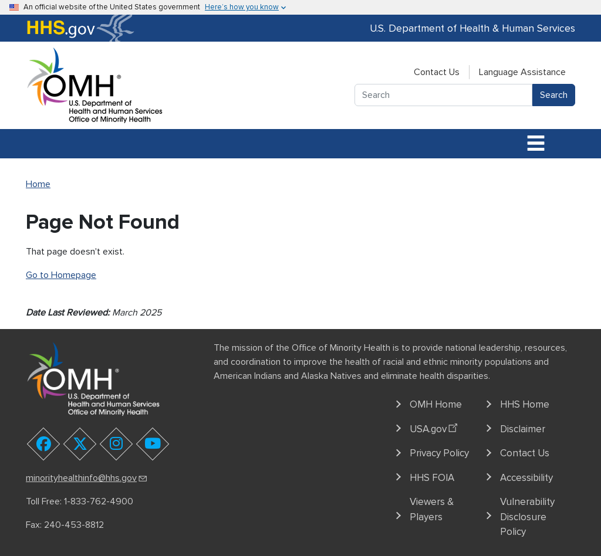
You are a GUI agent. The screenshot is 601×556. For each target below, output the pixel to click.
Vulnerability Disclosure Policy (527, 517)
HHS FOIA (432, 478)
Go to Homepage (61, 275)
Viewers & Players (432, 509)
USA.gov (435, 427)
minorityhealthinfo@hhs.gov (87, 478)
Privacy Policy (439, 453)
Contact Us (437, 72)
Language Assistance (522, 72)
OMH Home (436, 404)
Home (38, 184)
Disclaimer (522, 429)
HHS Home (524, 404)
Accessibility (526, 478)
